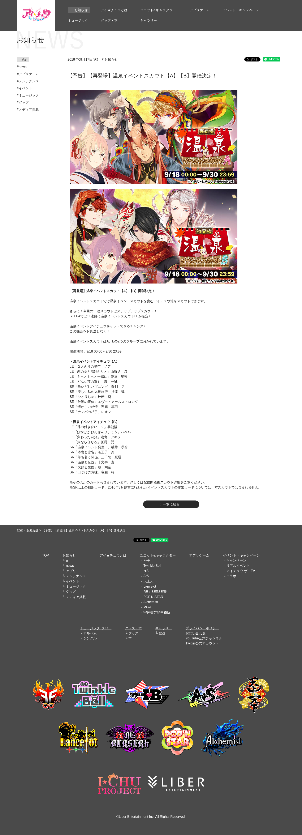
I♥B (146, 571)
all (67, 560)
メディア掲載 (76, 597)
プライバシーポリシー (202, 628)
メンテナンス (76, 576)
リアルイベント (238, 565)
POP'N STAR (153, 597)
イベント (72, 581)
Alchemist (150, 602)
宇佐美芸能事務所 (156, 612)
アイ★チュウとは (113, 555)
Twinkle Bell (152, 565)
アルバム (90, 633)
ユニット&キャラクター (158, 555)
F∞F (146, 560)
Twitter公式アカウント (202, 643)
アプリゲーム (199, 555)
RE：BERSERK (155, 591)
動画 (162, 633)
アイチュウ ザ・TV (240, 571)
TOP (20, 530)
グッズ (71, 591)
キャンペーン (236, 560)
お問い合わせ (196, 633)
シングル (90, 638)
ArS (146, 576)
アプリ (71, 571)
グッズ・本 (133, 628)
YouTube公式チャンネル (204, 638)
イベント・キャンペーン (241, 555)
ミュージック (76, 586)
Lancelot (149, 586)
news (70, 565)
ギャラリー (163, 628)
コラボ (231, 576)
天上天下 (150, 581)
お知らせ (32, 530)
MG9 (147, 607)
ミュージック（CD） (95, 628)
